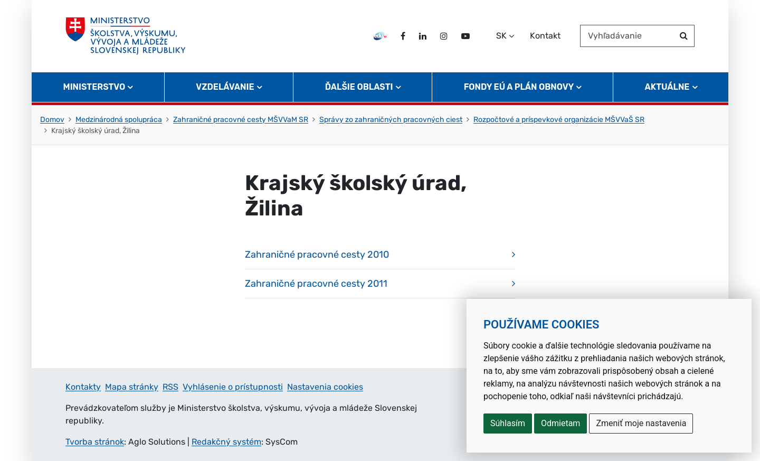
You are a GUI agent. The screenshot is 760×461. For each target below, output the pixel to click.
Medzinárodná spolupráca (118, 119)
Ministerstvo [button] (94, 87)
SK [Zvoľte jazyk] (501, 36)
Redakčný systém (226, 442)
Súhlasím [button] (507, 423)
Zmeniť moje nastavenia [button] (641, 423)
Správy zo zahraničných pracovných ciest (390, 119)
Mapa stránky (131, 387)
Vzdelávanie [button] (225, 87)
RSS (170, 387)
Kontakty (83, 387)
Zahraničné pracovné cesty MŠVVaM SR (240, 119)
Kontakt (545, 36)
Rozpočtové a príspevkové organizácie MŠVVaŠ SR (558, 119)
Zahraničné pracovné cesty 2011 (316, 283)
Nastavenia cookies (325, 387)
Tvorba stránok (94, 442)
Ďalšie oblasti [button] (359, 87)
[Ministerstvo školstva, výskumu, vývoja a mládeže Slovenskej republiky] (125, 36)
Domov (52, 119)
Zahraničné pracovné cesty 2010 (317, 254)
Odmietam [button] (560, 423)
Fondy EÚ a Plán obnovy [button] (519, 87)
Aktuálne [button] (667, 87)
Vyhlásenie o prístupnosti (233, 387)
